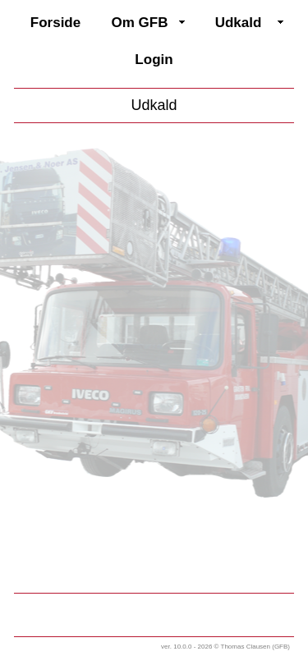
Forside (55, 22)
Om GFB (140, 22)
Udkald (238, 22)
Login (153, 59)
